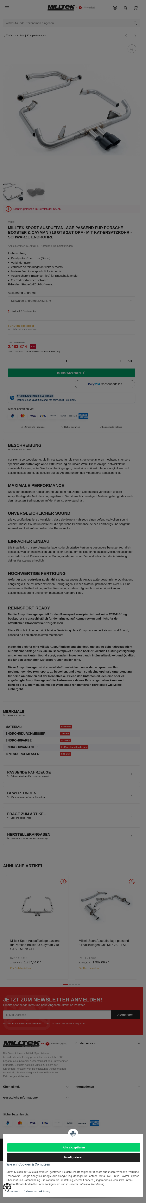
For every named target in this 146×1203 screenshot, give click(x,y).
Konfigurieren (73, 1157)
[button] (7, 1187)
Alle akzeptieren (74, 1147)
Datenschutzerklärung (37, 1191)
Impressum (13, 1191)
